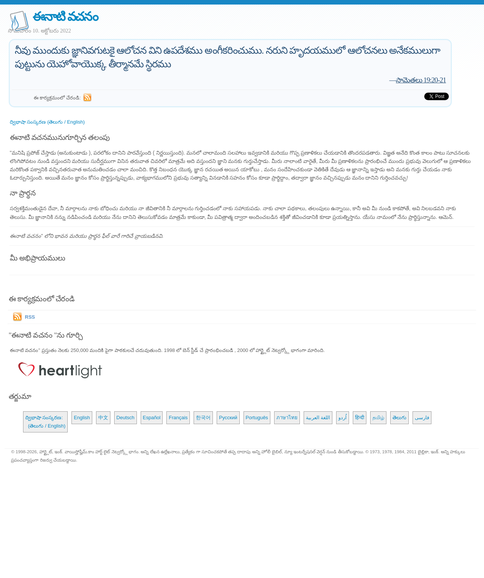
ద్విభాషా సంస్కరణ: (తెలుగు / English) (45, 422)
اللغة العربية (318, 417)
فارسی (422, 417)
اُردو (342, 417)
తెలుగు (399, 417)
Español (152, 417)
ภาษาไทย (287, 417)
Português (257, 417)
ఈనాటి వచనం (65, 16)
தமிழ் (378, 417)
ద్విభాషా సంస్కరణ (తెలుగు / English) (47, 122)
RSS (30, 317)
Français (178, 417)
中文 (103, 417)
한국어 (203, 417)
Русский (228, 417)
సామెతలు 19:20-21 (421, 80)
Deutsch (125, 417)
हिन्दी (359, 417)
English (82, 417)
